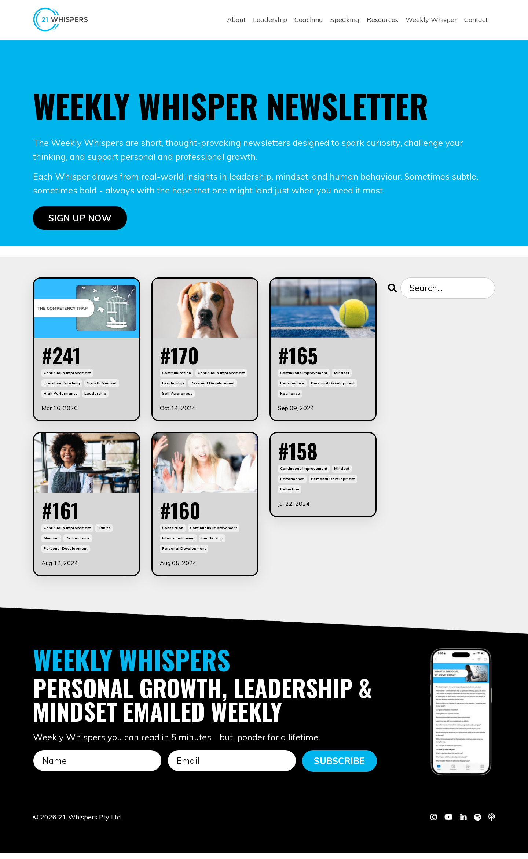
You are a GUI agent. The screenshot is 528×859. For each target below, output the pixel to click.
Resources (382, 19)
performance (292, 386)
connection (172, 533)
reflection (289, 495)
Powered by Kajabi (472, 840)
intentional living (178, 544)
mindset (341, 376)
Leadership (270, 19)
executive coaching (62, 386)
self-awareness (177, 396)
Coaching (308, 19)
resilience (290, 396)
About (236, 19)
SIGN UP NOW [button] (79, 218)
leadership (95, 396)
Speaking (344, 19)
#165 (301, 357)
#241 (64, 357)
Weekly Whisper (431, 19)
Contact (476, 19)
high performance (61, 396)
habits (104, 533)
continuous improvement (67, 376)
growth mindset (102, 386)
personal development (213, 386)
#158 (300, 455)
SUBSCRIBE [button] (339, 767)
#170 (182, 357)
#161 (62, 514)
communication (176, 376)
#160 (183, 514)
